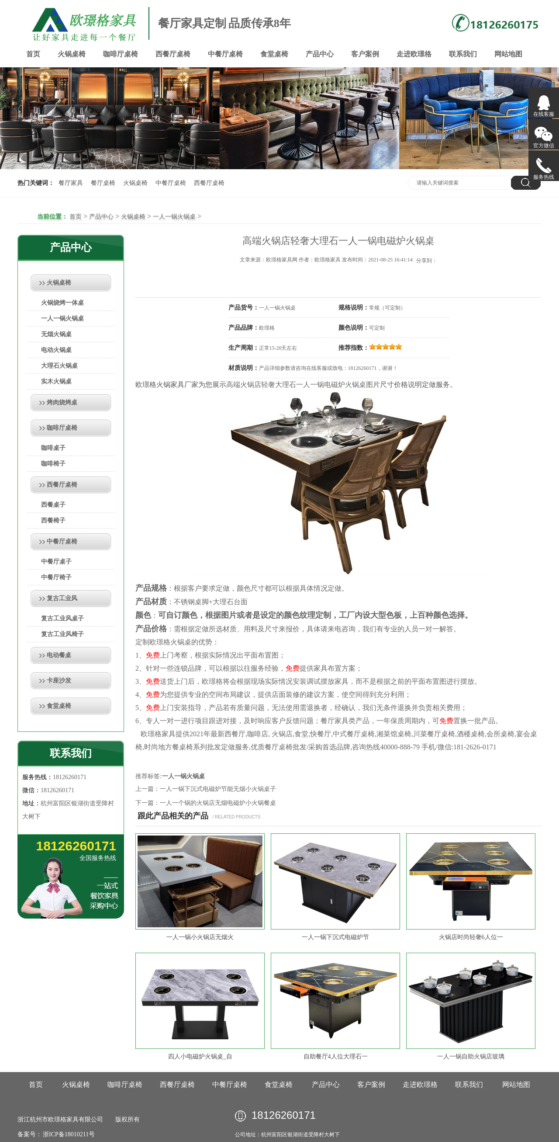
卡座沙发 (59, 680)
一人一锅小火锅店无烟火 (200, 937)
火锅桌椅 (72, 54)
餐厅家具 (71, 183)
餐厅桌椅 (103, 183)
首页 (33, 54)
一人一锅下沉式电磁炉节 (335, 937)
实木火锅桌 (56, 381)
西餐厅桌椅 (172, 54)
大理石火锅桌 (59, 365)
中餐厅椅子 (56, 577)
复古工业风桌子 (62, 618)
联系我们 (463, 54)
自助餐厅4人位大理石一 (336, 1056)
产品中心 (320, 54)
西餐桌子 (53, 504)
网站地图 (508, 54)
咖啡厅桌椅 (120, 54)
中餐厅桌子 (56, 561)
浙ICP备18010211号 (68, 1134)
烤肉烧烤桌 (62, 402)
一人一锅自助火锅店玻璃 (470, 1056)
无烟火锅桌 (56, 334)
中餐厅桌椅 (225, 54)
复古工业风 (62, 598)
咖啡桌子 (53, 448)
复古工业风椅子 (62, 634)
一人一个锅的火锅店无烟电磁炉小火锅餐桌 (218, 803)
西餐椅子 (53, 520)
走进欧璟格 (414, 54)
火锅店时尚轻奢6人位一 (471, 937)
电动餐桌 (59, 655)
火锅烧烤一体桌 (62, 302)
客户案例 (365, 54)
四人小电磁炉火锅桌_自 (200, 1056)
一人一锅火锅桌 (174, 216)
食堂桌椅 (274, 54)
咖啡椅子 (53, 463)
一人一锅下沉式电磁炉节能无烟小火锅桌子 (218, 789)
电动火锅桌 (56, 350)
